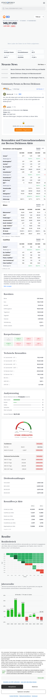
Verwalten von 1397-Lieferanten (11, 682)
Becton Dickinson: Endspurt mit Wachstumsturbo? (26, 73)
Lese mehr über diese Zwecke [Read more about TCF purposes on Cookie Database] (28, 682)
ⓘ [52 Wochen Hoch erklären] (13, 371)
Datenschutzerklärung (25, 696)
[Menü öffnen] (44, 2)
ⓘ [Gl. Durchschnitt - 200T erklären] (17, 367)
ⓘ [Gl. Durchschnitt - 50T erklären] (16, 364)
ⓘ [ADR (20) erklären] (9, 381)
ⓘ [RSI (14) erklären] (8, 377)
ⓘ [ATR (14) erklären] (9, 384)
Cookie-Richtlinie (13, 696)
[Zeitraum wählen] (39, 16)
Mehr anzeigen (8, 286)
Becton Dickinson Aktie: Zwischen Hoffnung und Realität (28, 69)
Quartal (38, 148)
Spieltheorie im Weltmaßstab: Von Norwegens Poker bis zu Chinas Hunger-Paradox (28, 77)
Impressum (35, 696)
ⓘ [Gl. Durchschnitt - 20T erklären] (16, 360)
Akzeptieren (12, 686)
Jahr (43, 148)
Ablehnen (35, 686)
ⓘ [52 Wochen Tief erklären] (13, 374)
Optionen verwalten (23, 692)
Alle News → (42, 64)
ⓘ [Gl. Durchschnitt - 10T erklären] (16, 357)
